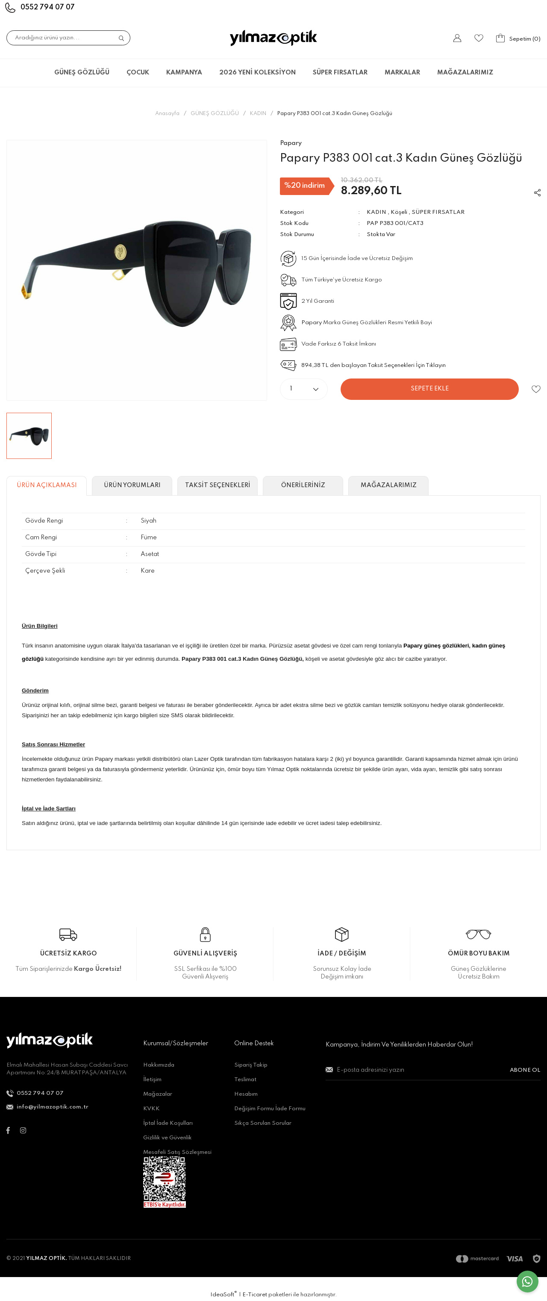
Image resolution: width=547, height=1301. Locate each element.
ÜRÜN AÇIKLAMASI (47, 485)
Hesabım (246, 1094)
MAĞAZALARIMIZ (465, 73)
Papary (311, 322)
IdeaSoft (223, 1294)
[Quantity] (304, 389)
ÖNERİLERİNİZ (303, 485)
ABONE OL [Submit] (525, 1070)
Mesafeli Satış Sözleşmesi (177, 1152)
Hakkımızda (158, 1065)
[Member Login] (457, 38)
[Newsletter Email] (433, 1073)
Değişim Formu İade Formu (270, 1109)
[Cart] (518, 38)
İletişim (152, 1079)
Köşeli (399, 212)
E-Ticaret (254, 1295)
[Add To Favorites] (536, 389)
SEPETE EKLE (430, 389)
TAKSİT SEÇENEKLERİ (217, 485)
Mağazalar (157, 1094)
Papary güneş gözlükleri (436, 645)
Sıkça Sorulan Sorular (262, 1123)
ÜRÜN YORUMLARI (132, 485)
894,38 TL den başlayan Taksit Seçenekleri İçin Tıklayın (373, 365)
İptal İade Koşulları (168, 1123)
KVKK (151, 1109)
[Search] (68, 37)
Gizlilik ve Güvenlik (167, 1138)
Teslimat (245, 1079)
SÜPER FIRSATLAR (438, 212)
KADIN (376, 212)
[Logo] (273, 38)
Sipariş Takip (251, 1065)
